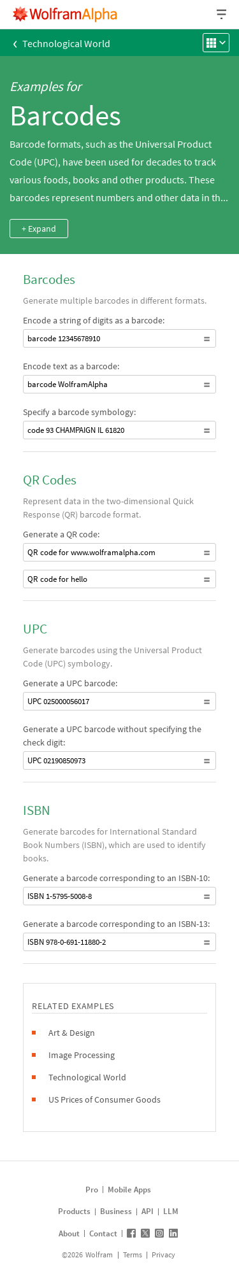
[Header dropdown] (222, 14)
